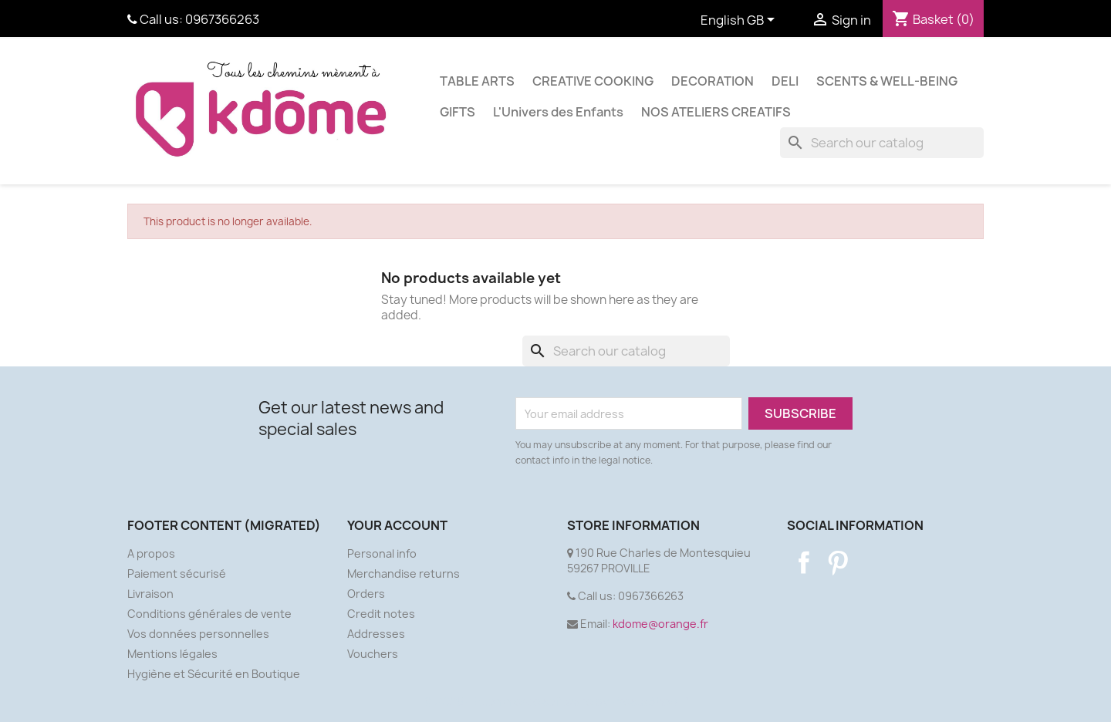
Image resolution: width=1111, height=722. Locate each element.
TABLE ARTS (477, 81)
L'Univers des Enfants (558, 111)
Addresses (376, 633)
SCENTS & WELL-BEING (886, 81)
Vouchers (372, 653)
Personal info (382, 553)
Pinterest (837, 562)
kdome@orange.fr (660, 623)
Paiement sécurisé (176, 573)
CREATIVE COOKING (592, 81)
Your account (397, 525)
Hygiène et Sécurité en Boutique (213, 673)
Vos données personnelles (198, 633)
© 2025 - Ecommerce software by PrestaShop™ (555, 701)
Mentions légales (172, 653)
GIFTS (457, 111)
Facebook (804, 562)
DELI (785, 81)
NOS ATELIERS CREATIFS (716, 111)
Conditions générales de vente (209, 613)
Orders (366, 593)
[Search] (882, 142)
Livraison (150, 593)
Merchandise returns (403, 573)
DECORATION (712, 81)
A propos (151, 553)
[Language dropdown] (740, 21)
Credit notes (381, 613)
